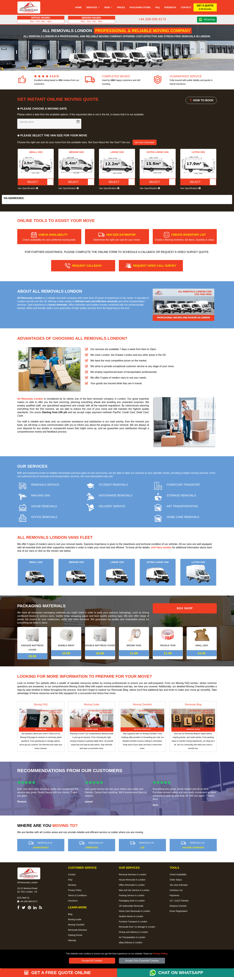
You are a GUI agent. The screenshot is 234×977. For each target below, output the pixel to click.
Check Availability (178, 874)
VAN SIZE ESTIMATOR (117, 237)
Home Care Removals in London (134, 911)
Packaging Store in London (132, 900)
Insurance (72, 900)
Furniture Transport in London (133, 921)
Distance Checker (178, 906)
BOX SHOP (185, 608)
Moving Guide (91, 704)
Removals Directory (77, 930)
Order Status (176, 879)
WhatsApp (209, 19)
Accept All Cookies (92, 960)
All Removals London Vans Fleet (55, 537)
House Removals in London (132, 879)
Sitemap (72, 940)
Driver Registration (179, 911)
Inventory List (176, 890)
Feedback (170, 7)
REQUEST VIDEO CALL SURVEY (154, 265)
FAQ (70, 879)
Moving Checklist (142, 704)
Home (78, 7)
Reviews (72, 885)
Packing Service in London (131, 895)
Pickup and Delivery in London (133, 932)
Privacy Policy (160, 953)
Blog (70, 914)
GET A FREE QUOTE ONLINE (57, 972)
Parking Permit (75, 935)
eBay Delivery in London (130, 942)
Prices (121, 7)
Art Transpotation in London (132, 937)
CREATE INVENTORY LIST (185, 237)
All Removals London (30, 398)
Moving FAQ (41, 704)
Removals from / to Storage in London (137, 927)
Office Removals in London (132, 885)
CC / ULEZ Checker (179, 900)
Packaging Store (140, 7)
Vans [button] (107, 7)
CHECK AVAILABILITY (49, 237)
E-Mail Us (23, 897)
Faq (157, 7)
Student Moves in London (131, 916)
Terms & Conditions (77, 895)
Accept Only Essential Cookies (142, 960)
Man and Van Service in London (134, 890)
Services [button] (92, 7)
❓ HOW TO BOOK (201, 100)
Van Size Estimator (179, 885)
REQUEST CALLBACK (87, 265)
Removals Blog (193, 704)
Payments (174, 895)
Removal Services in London (132, 874)
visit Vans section (161, 547)
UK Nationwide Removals (131, 906)
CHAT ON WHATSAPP (180, 972)
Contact (186, 7)
